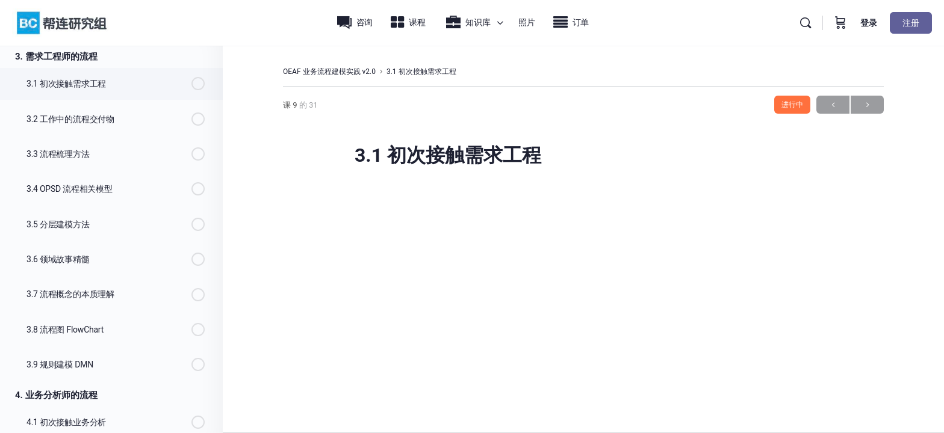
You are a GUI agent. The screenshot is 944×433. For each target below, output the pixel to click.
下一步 (867, 105)
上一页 (832, 105)
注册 (910, 23)
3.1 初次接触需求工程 (421, 71)
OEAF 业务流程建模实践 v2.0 (329, 71)
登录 (868, 23)
